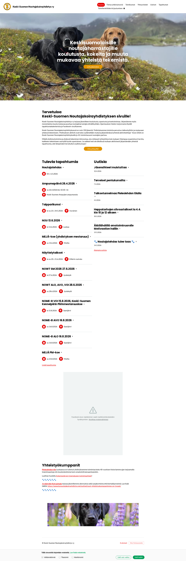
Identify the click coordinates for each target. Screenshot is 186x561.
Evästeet (123, 543)
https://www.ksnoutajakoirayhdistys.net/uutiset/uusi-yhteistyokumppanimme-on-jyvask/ (84, 486)
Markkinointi (77, 557)
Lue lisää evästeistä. (78, 553)
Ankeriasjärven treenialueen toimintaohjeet (74, 476)
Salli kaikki (139, 557)
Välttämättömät (48, 557)
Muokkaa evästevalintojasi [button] (98, 419)
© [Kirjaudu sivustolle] (43, 543)
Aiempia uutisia (100, 250)
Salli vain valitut (123, 557)
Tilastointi (63, 557)
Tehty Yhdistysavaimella (136, 543)
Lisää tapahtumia (49, 365)
